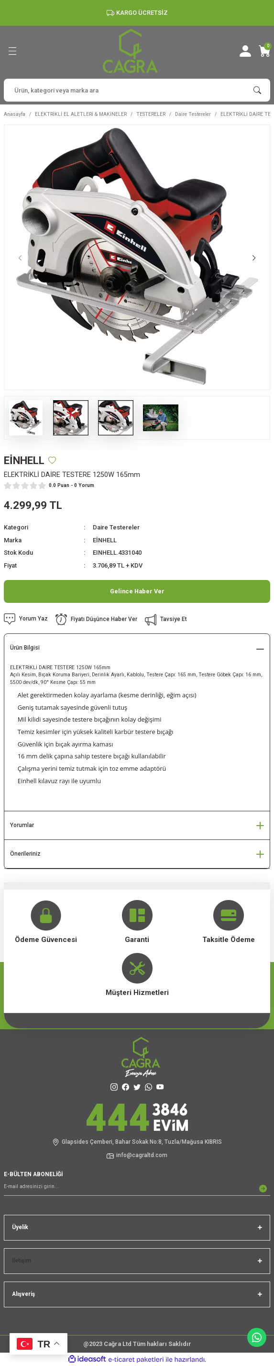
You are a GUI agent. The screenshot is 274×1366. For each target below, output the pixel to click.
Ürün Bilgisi (25, 647)
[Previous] (20, 257)
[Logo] (130, 51)
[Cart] (264, 51)
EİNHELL (105, 540)
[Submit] (263, 1188)
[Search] (137, 90)
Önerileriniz (25, 853)
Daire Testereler (116, 527)
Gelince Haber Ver (137, 591)
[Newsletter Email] (137, 1188)
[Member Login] (245, 51)
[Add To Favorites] (52, 460)
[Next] (254, 257)
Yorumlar (22, 825)
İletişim (21, 1260)
